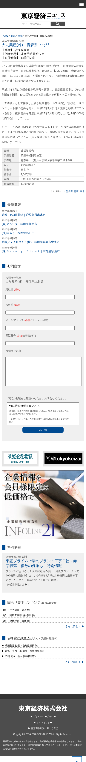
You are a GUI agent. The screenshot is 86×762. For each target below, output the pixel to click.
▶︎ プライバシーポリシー (43, 722)
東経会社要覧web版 (20, 464)
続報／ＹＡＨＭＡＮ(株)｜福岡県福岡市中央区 (31, 242)
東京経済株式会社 (43, 714)
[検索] (58, 24)
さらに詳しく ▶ (74, 631)
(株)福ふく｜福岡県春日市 (18, 233)
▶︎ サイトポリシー (43, 728)
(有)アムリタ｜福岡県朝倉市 (19, 224)
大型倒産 (68, 191)
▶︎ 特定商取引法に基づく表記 (43, 734)
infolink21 (43, 510)
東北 (13, 36)
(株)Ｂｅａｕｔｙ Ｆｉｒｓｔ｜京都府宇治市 (31, 251)
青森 (20, 36)
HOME (5, 36)
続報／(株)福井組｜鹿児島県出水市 (24, 214)
